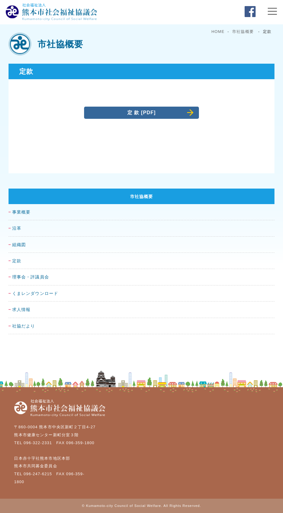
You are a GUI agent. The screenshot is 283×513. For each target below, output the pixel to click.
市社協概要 (243, 31)
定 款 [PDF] (141, 112)
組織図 (19, 244)
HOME (218, 31)
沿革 (16, 228)
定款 (16, 261)
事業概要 (21, 212)
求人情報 (21, 309)
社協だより (23, 326)
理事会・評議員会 (30, 277)
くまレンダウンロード (35, 293)
